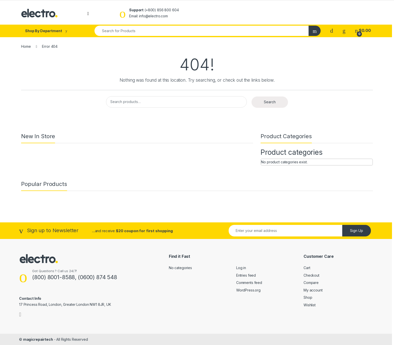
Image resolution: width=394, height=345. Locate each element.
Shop (308, 297)
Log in (241, 268)
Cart (307, 268)
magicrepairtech (38, 339)
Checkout (311, 275)
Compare (311, 282)
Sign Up (356, 230)
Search (270, 102)
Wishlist (310, 305)
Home (26, 46)
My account (313, 290)
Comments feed (249, 282)
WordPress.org (248, 290)
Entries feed (246, 275)
